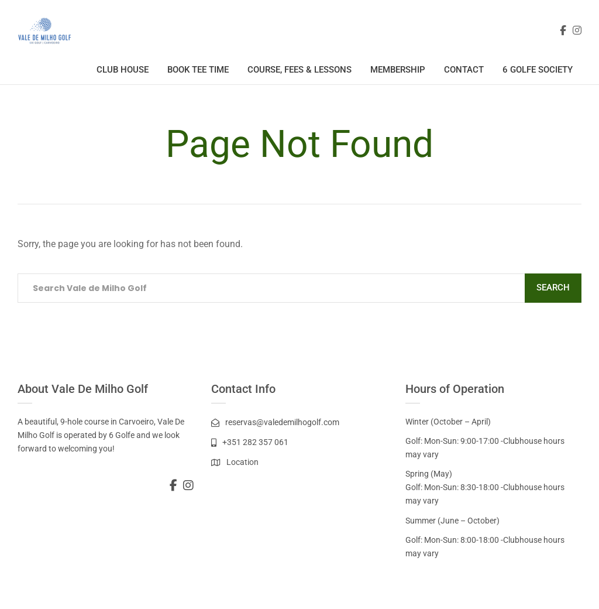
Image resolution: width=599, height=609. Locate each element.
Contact (464, 69)
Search (553, 287)
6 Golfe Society (537, 69)
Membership (397, 69)
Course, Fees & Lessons (299, 69)
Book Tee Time (198, 69)
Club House (123, 69)
